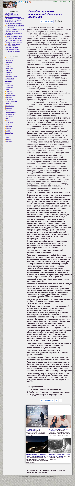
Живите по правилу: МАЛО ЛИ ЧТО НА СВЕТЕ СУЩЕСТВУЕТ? (36, 455)
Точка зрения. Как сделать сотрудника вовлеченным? (13, 37)
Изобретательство (11, 76)
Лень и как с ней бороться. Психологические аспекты (13, 41)
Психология (8, 116)
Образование (9, 106)
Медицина (8, 97)
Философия (9, 133)
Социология (9, 122)
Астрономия (9, 62)
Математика (9, 93)
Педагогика (8, 108)
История (7, 83)
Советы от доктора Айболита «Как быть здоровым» (14, 30)
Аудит (7, 64)
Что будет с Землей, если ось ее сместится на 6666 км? (59, 455)
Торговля (8, 129)
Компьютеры (9, 85)
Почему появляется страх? (13, 23)
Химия (7, 137)
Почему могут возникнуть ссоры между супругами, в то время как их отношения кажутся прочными (14, 19)
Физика (7, 131)
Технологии (8, 126)
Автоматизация (10, 58)
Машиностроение (10, 95)
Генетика (8, 70)
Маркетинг (8, 91)
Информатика (9, 79)
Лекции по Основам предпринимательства (12, 48)
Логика (7, 89)
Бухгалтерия (9, 68)
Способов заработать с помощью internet (12, 44)
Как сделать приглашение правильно (13, 33)
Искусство (8, 81)
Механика (8, 104)
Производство (9, 114)
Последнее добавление (12, 51)
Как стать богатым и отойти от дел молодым (14, 26)
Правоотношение (10, 112)
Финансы (8, 135)
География (8, 72)
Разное (7, 118)
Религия (7, 120)
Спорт (7, 124)
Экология (8, 139)
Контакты (63, 1)
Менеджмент (9, 99)
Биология (8, 66)
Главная (55, 1)
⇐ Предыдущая (47, 21)
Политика (8, 110)
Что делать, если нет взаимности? (33, 429)
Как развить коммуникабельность (12, 14)
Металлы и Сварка (11, 101)
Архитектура (9, 60)
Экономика (8, 141)
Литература (8, 87)
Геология (8, 74)
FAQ (70, 1)
